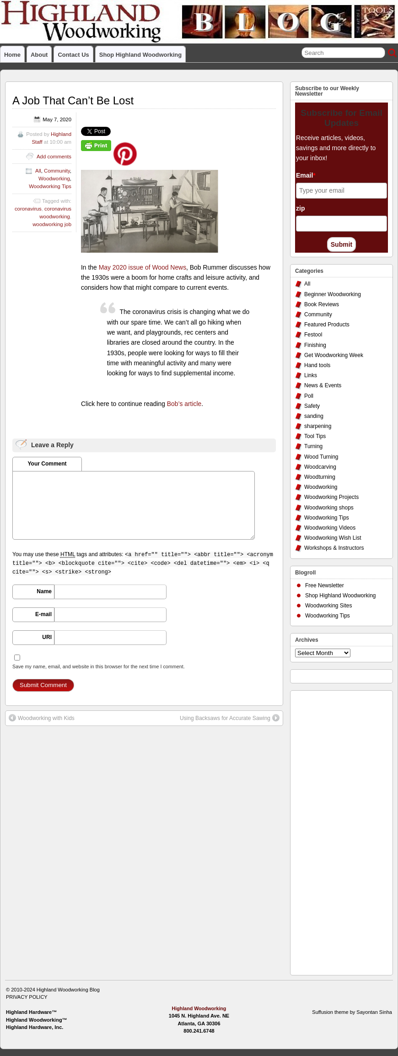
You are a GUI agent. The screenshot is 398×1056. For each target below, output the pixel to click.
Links (310, 375)
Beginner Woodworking (332, 294)
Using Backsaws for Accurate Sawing (230, 717)
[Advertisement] (331, 830)
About (39, 54)
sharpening (317, 426)
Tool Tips (315, 436)
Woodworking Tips (50, 186)
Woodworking (54, 178)
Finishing (315, 345)
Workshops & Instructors (334, 548)
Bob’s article (184, 403)
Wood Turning (321, 457)
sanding (313, 416)
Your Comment (46, 463)
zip (300, 208)
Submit (341, 244)
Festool (313, 334)
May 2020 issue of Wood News (142, 267)
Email (306, 175)
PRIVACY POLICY (27, 997)
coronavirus (28, 208)
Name (44, 591)
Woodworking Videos (329, 528)
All (38, 170)
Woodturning (319, 477)
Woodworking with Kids (42, 717)
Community (57, 170)
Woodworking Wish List (332, 538)
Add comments (54, 156)
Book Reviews (321, 304)
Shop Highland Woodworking (140, 54)
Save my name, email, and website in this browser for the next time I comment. (98, 666)
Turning (313, 446)
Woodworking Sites (328, 605)
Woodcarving (320, 467)
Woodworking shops (329, 507)
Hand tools (317, 365)
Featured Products (327, 324)
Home (12, 54)
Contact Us (73, 54)
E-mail (43, 614)
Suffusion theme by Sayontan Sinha (352, 1012)
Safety (312, 406)
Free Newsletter (324, 585)
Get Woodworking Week (333, 355)
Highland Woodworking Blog (68, 989)
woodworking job (51, 224)
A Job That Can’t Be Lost (73, 100)
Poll (308, 396)
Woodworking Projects (331, 497)
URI (47, 637)
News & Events (322, 385)
